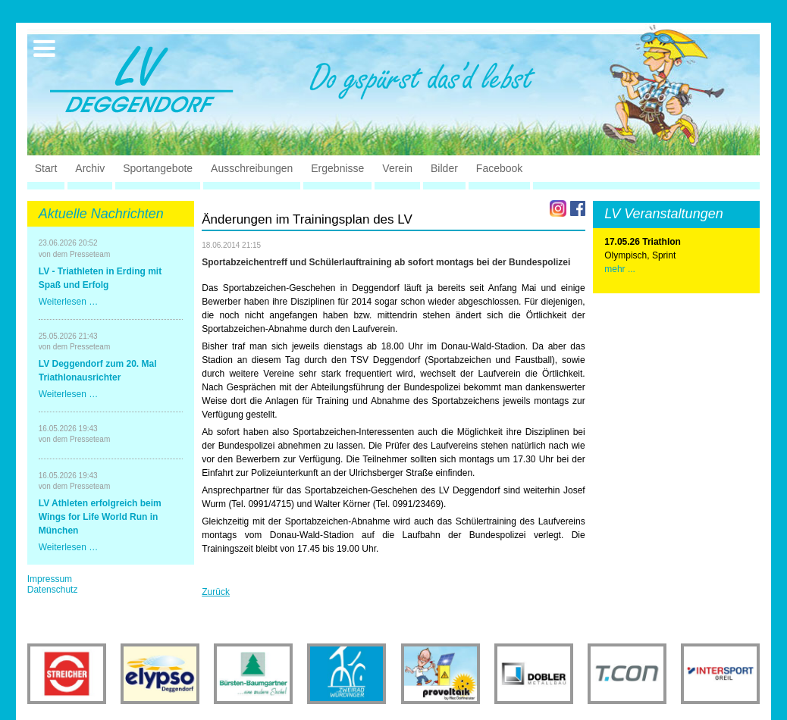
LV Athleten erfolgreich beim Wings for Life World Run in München (100, 517)
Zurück (216, 592)
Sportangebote (158, 168)
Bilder (444, 168)
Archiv (90, 168)
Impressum (49, 579)
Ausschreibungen (252, 168)
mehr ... (619, 269)
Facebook (499, 168)
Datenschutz (52, 589)
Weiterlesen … (68, 301)
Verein (397, 168)
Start (46, 168)
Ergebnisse (337, 168)
